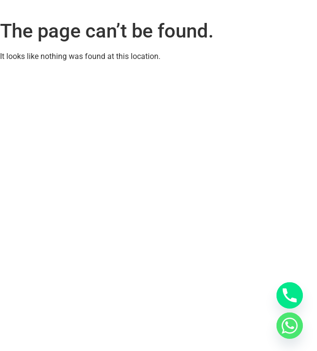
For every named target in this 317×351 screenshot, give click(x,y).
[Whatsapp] (290, 325)
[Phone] (290, 295)
